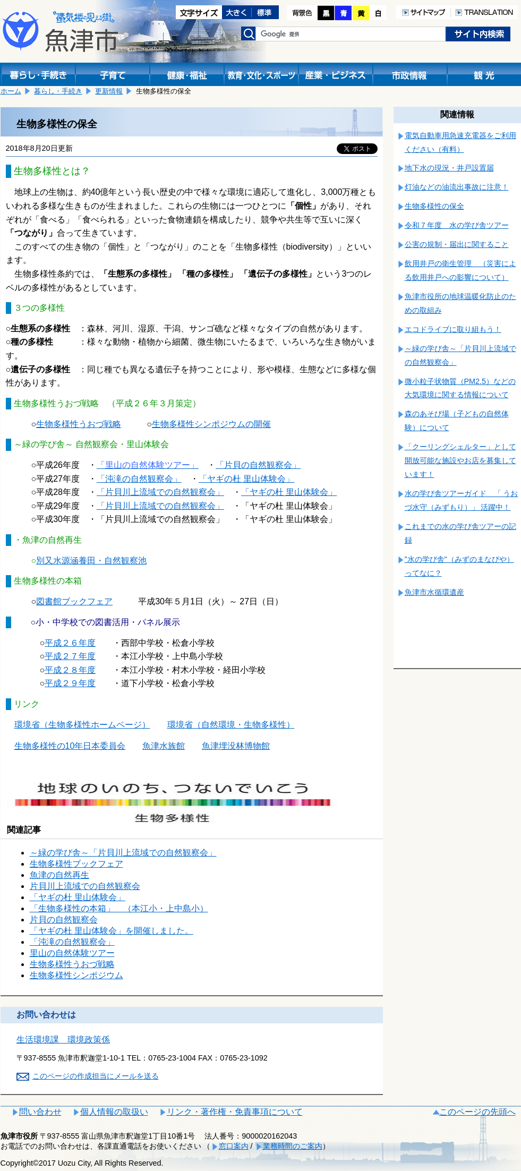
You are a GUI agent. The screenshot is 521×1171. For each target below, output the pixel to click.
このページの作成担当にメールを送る (95, 1076)
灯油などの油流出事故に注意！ (457, 187)
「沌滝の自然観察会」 (72, 941)
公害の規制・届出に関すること (457, 244)
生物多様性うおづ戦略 (72, 964)
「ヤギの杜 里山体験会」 (289, 492)
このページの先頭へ (477, 1111)
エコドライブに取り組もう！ (453, 329)
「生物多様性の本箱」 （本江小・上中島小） (119, 908)
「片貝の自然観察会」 (258, 464)
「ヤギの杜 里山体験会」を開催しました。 (111, 930)
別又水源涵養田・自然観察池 (91, 560)
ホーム (11, 91)
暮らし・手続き (58, 91)
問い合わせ (40, 1111)
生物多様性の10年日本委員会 (70, 745)
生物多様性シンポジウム (76, 975)
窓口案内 (234, 1146)
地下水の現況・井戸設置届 (449, 168)
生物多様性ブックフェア (76, 863)
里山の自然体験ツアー (72, 953)
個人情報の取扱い (114, 1111)
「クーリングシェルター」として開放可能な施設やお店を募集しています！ (460, 460)
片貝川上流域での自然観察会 (85, 886)
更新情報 (109, 91)
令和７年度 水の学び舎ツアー (457, 225)
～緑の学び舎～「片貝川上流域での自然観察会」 (123, 852)
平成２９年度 (70, 683)
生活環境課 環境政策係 (63, 1039)
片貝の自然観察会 (64, 919)
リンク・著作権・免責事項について (235, 1111)
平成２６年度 (70, 642)
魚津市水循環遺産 (434, 592)
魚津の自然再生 (59, 874)
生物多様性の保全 (434, 206)
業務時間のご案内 (292, 1146)
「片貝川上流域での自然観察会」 (160, 492)
